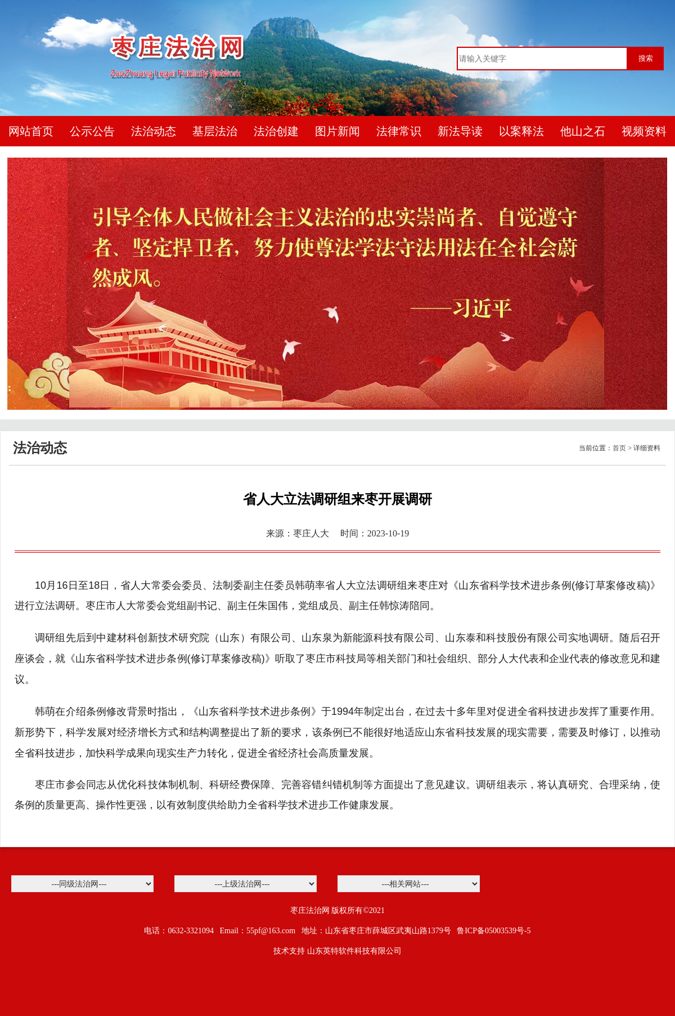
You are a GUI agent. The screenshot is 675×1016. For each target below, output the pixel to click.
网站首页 (30, 131)
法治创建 (276, 131)
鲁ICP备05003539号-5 (493, 931)
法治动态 (153, 131)
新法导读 (460, 131)
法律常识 (398, 131)
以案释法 (521, 131)
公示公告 (92, 131)
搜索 (645, 58)
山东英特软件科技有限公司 (354, 951)
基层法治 (214, 131)
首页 (619, 448)
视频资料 (644, 131)
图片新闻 (337, 131)
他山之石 (582, 131)
